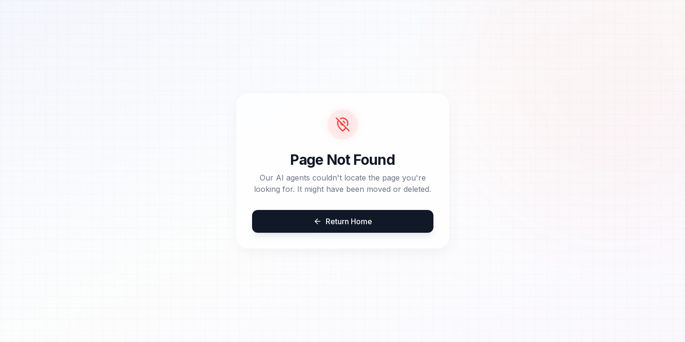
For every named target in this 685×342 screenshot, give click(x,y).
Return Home (342, 221)
